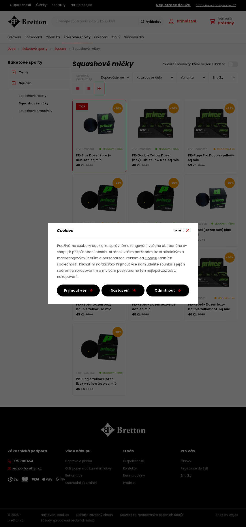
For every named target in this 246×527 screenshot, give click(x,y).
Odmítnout (165, 290)
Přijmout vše (75, 290)
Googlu (151, 258)
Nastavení (120, 290)
